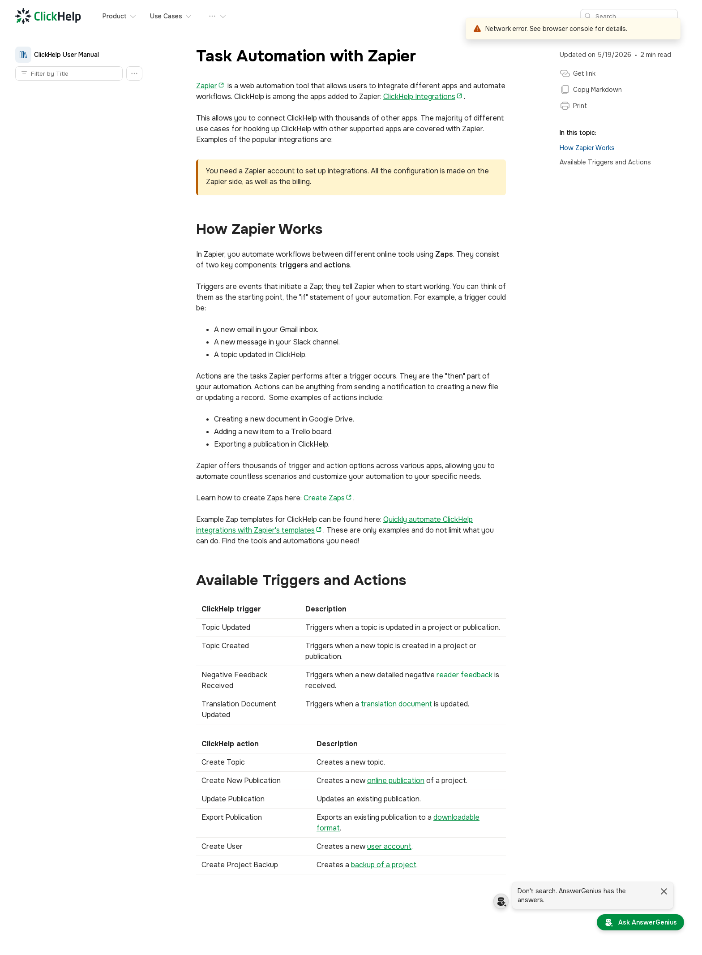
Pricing (284, 16)
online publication (395, 780)
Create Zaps (324, 498)
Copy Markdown (591, 89)
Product (120, 16)
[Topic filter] (74, 73)
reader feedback (464, 675)
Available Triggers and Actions (605, 162)
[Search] (634, 16)
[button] (134, 73)
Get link (577, 73)
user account (389, 846)
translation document (396, 704)
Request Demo (369, 16)
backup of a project (383, 864)
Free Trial (320, 16)
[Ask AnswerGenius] (640, 922)
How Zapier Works (587, 148)
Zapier (206, 85)
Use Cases (171, 16)
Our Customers (233, 16)
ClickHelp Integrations (419, 96)
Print (573, 105)
